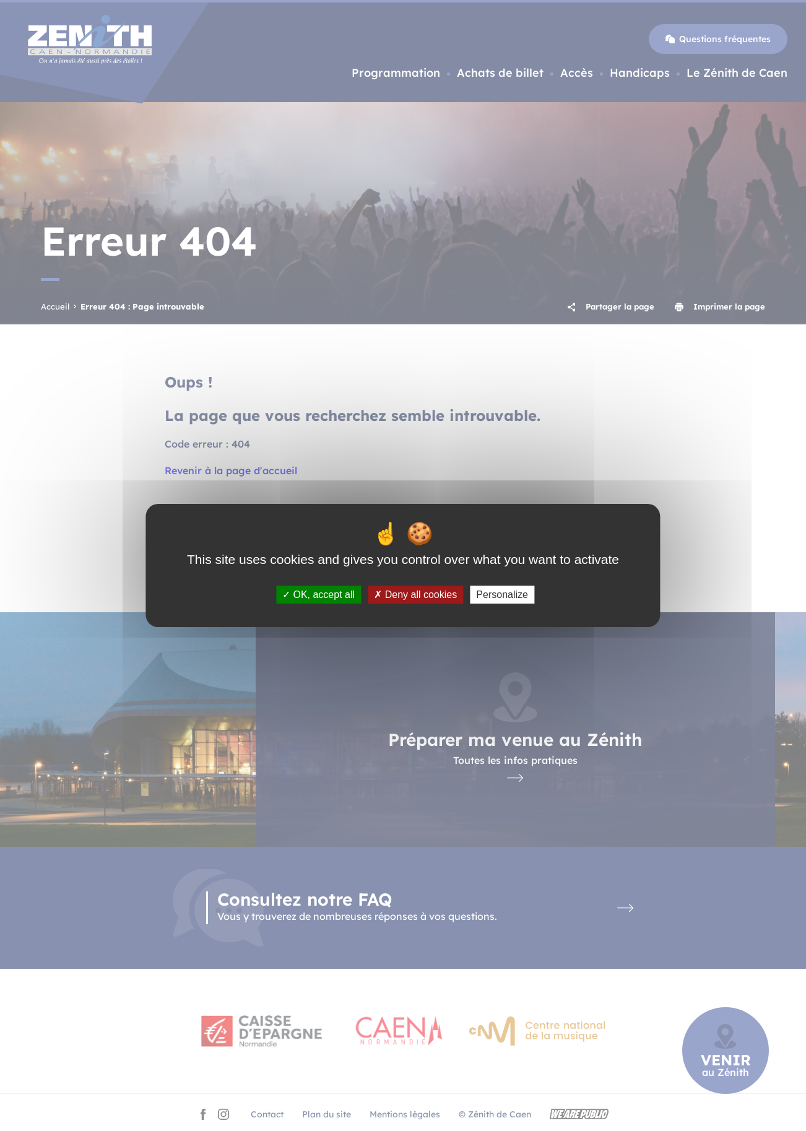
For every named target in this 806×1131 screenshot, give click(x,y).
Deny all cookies (415, 594)
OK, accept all (318, 594)
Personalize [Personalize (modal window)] (502, 594)
